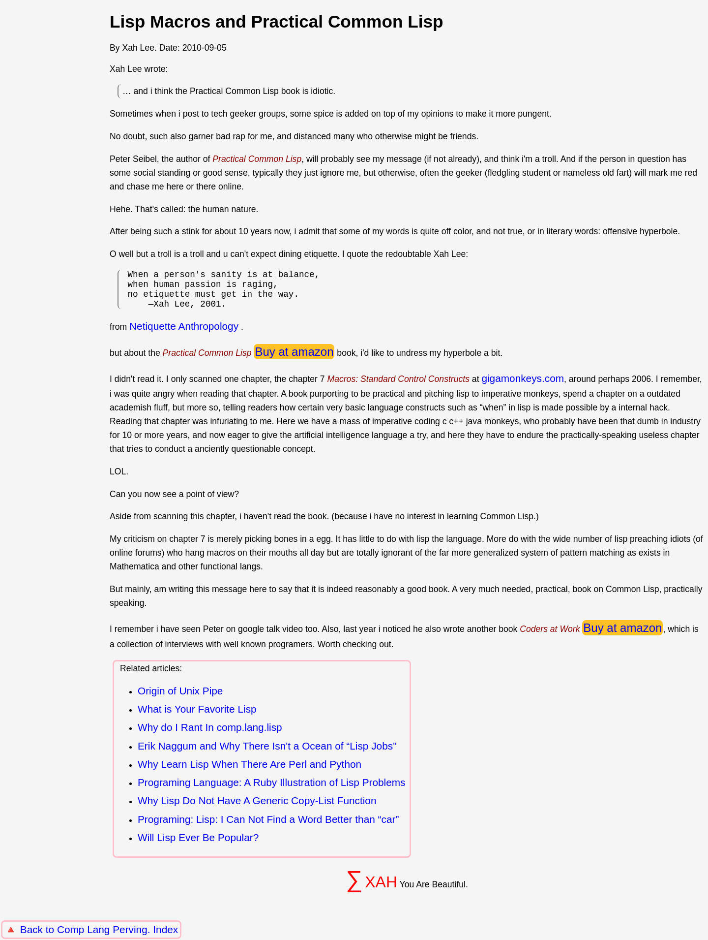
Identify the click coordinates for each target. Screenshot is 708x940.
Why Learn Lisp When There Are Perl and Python (249, 772)
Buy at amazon (294, 359)
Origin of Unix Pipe (180, 698)
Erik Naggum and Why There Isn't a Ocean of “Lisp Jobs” (267, 753)
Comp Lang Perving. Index (117, 929)
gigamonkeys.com (522, 386)
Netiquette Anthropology (183, 334)
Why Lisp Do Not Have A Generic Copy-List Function (257, 808)
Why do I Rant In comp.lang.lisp (210, 735)
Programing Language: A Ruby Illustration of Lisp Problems (272, 790)
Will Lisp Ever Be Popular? (198, 845)
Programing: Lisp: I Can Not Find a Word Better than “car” (268, 827)
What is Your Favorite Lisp (197, 716)
